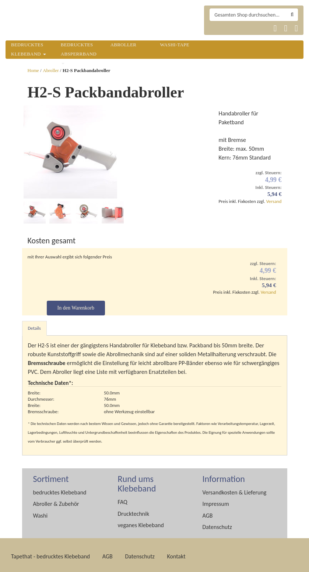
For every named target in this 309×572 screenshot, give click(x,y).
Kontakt (176, 553)
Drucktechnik (133, 510)
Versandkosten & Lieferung (235, 489)
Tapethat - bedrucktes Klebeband (50, 553)
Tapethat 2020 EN (235, 28)
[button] (29, 152)
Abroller (51, 70)
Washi (40, 512)
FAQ (122, 499)
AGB (208, 512)
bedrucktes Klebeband (60, 489)
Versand (274, 201)
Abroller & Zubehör (56, 500)
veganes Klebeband (141, 522)
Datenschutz (217, 524)
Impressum (216, 500)
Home (33, 70)
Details (34, 325)
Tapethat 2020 (217, 28)
